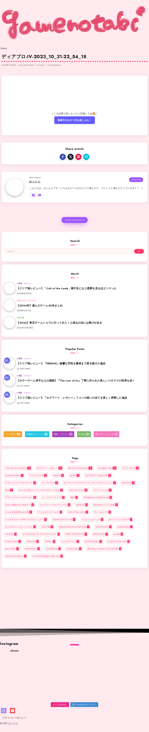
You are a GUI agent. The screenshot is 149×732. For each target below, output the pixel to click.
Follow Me (136, 178)
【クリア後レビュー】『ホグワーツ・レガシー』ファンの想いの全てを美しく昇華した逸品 (72, 398)
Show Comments (74, 220)
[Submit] (139, 251)
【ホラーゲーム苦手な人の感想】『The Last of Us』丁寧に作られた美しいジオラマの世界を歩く (76, 381)
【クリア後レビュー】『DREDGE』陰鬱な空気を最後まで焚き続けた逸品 (61, 363)
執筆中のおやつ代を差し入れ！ (74, 120)
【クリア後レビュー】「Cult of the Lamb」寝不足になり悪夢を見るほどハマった (67, 288)
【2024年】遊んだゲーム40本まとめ (40, 305)
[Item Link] (9, 288)
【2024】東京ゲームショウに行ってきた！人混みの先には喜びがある (59, 323)
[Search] (74, 251)
